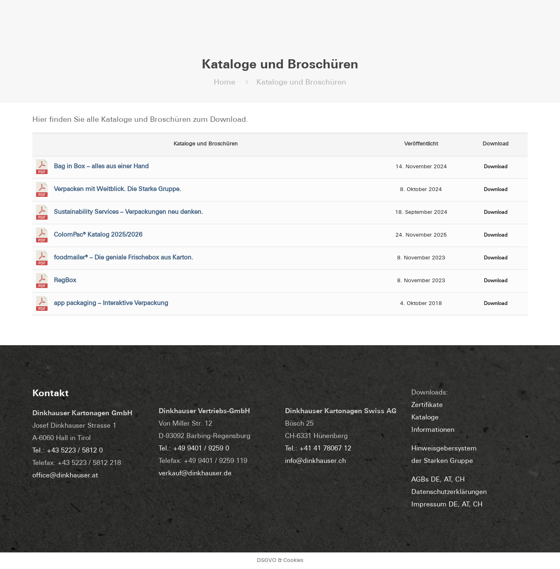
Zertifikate (427, 405)
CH (460, 480)
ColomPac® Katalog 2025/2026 (98, 235)
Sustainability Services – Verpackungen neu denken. (128, 212)
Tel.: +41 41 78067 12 (318, 449)
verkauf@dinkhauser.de (195, 473)
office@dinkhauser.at (65, 475)
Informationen (432, 430)
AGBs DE (425, 480)
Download (495, 167)
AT (447, 480)
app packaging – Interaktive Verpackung (111, 303)
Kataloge (425, 417)
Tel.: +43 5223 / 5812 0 (67, 451)
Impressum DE (434, 504)
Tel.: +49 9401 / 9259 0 (194, 449)
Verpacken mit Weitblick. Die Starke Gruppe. (117, 189)
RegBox (65, 281)
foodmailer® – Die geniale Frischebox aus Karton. (123, 258)
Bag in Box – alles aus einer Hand (101, 167)
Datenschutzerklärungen (449, 492)
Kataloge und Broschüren (301, 83)
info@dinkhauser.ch (315, 461)
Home (224, 83)
